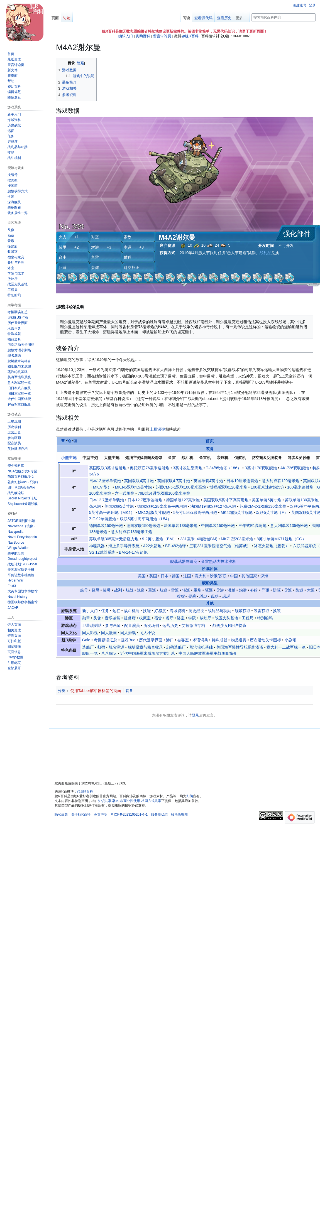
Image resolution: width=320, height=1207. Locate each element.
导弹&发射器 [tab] (299, 457)
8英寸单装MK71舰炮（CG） (281, 539)
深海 (264, 576)
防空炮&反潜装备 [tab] (267, 457)
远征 (116, 611)
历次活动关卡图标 (265, 640)
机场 (214, 596)
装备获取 (261, 611)
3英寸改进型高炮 (187, 468)
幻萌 (189, 796)
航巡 (163, 590)
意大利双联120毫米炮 (280, 481)
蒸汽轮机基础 (201, 647)
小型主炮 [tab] (69, 457)
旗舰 (180, 596)
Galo (86, 640)
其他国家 (249, 576)
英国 (153, 576)
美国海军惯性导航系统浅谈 (239, 647)
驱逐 (209, 590)
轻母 (95, 590)
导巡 (288, 590)
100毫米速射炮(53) (267, 487)
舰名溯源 (116, 647)
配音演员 (132, 625)
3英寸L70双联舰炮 (261, 468)
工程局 (247, 618)
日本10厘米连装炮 (242, 481)
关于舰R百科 (81, 814)
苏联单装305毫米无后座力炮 (113, 539)
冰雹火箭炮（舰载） (271, 546)
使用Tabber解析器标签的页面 (95, 690)
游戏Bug (128, 640)
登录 (195, 715)
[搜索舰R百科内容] (283, 17)
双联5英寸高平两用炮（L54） (145, 519)
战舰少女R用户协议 (229, 625)
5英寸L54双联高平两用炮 (195, 512)
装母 (107, 590)
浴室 (181, 618)
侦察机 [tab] (240, 457)
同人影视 (90, 633)
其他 (210, 603)
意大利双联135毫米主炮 (131, 531)
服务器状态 (159, 814)
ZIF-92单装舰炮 (102, 519)
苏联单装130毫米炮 (302, 500)
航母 (84, 590)
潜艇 (231, 590)
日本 (164, 576)
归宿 (101, 647)
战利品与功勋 (219, 611)
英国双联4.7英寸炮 (173, 481)
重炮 (197, 590)
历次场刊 (151, 625)
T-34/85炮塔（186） (223, 468)
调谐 (226, 596)
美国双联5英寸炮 (119, 506)
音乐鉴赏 (112, 618)
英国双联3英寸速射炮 (107, 468)
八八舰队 (109, 653)
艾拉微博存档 (193, 625)
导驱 (265, 590)
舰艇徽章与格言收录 (145, 647)
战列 (118, 590)
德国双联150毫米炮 (143, 525)
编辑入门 (125, 36)
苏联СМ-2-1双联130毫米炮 (263, 506)
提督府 (130, 618)
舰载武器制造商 (183, 561)
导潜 (220, 590)
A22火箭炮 (152, 546)
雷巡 (175, 590)
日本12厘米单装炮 (105, 481)
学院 (192, 618)
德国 (176, 576)
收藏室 (145, 618)
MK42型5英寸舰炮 (236, 512)
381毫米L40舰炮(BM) (198, 539)
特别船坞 (265, 618)
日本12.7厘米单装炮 (106, 500)
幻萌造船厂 (176, 647)
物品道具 (238, 640)
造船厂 (88, 647)
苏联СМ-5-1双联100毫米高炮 (180, 487)
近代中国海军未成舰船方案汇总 (147, 653)
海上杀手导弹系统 (124, 546)
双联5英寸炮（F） (272, 512)
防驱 (277, 590)
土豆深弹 (157, 429)
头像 (97, 618)
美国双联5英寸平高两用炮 (225, 500)
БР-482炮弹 (175, 546)
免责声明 (100, 814)
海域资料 (177, 611)
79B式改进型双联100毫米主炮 (164, 493)
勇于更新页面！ (254, 31)
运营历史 (170, 625)
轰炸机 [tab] (222, 457)
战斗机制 (132, 611)
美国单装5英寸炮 (266, 500)
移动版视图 (179, 814)
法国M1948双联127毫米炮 (213, 506)
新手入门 (90, 611)
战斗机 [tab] (187, 457)
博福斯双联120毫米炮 (228, 487)
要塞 (192, 596)
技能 (147, 611)
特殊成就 (219, 640)
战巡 (141, 590)
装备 (210, 449)
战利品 (265, 253)
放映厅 (205, 618)
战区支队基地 (226, 618)
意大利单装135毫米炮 (289, 525)
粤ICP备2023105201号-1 (129, 814)
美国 (142, 576)
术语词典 (200, 640)
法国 (187, 576)
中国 (234, 576)
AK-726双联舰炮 (294, 468)
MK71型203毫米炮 (237, 539)
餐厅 (170, 618)
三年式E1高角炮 (252, 525)
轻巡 (186, 590)
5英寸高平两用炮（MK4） (112, 512)
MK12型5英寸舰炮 (154, 512)
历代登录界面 (150, 640)
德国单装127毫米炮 (183, 500)
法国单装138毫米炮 (180, 525)
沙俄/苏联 (218, 576)
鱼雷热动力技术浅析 (218, 561)
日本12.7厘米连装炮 (145, 500)
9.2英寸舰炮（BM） (159, 539)
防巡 (299, 590)
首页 (210, 440)
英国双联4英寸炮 (139, 481)
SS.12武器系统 (102, 552)
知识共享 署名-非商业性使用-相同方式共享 (129, 801)
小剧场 (290, 640)
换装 (277, 611)
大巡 (311, 590)
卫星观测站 (92, 625)
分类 (61, 690)
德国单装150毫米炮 (106, 525)
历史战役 (196, 611)
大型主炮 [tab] (111, 457)
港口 (203, 596)
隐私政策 (61, 814)
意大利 (200, 576)
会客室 (183, 640)
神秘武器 (97, 546)
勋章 (86, 618)
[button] (14, 668)
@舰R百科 (189, 36)
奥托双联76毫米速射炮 (149, 468)
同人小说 (147, 633)
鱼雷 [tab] (172, 457)
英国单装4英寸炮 (208, 481)
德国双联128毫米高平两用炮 (162, 506)
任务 (105, 611)
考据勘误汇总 (105, 640)
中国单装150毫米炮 (218, 525)
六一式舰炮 (124, 493)
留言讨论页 (162, 36)
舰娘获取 (242, 611)
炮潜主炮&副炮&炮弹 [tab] (143, 457)
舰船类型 (210, 583)
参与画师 (113, 625)
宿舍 (158, 618)
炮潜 (243, 590)
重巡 (152, 590)
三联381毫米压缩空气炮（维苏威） (219, 546)
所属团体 (210, 568)
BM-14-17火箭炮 (133, 552)
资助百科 (143, 36)
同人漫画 (109, 633)
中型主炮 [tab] (90, 457)
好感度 (160, 611)
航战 (129, 590)
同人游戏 (128, 633)
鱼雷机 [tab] (205, 457)
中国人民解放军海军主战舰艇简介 (208, 653)
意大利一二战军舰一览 (286, 647)
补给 (254, 590)
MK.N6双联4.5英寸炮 (133, 487)
